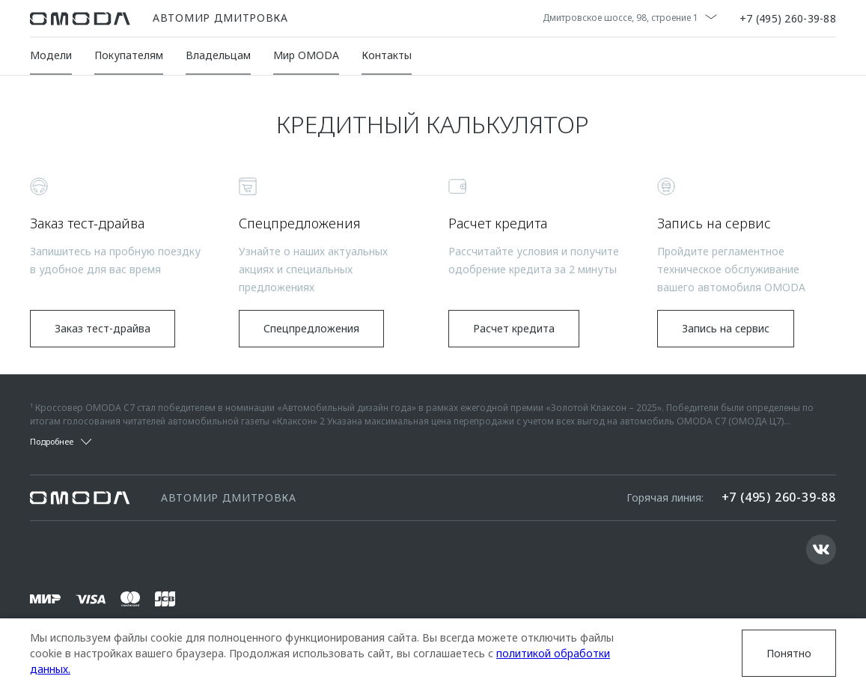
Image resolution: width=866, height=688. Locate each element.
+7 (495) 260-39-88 (788, 18)
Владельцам (218, 55)
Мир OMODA (306, 55)
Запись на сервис (725, 328)
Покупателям (128, 55)
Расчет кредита (514, 328)
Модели (51, 55)
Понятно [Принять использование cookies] (788, 653)
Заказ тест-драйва (102, 328)
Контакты (387, 55)
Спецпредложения (311, 328)
